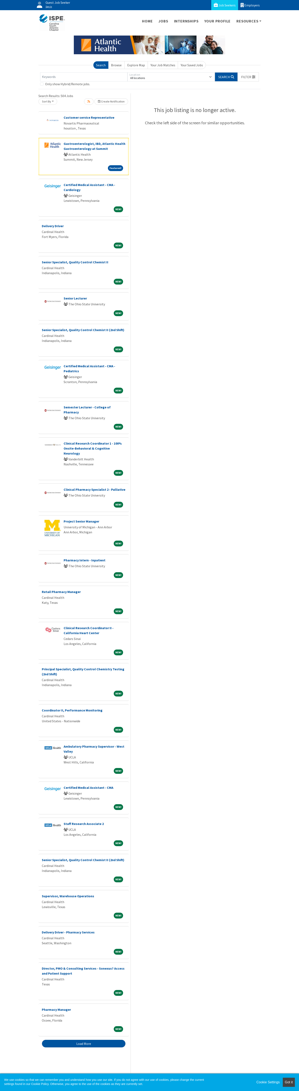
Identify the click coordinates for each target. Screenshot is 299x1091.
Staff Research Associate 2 (84, 824)
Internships (186, 21)
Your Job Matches (163, 65)
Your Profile (217, 21)
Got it (289, 1082)
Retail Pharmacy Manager (61, 592)
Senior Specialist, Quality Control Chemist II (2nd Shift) (83, 330)
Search (101, 65)
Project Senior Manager (81, 521)
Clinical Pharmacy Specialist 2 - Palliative (94, 489)
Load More (83, 1044)
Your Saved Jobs (192, 65)
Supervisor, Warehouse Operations (68, 896)
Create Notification (111, 101)
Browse (116, 65)
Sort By (46, 101)
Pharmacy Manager (56, 1009)
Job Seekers (225, 5)
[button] (248, 76)
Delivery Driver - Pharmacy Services (68, 932)
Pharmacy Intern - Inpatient (84, 560)
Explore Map (136, 65)
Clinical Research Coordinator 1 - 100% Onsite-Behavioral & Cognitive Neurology (93, 448)
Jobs (163, 21)
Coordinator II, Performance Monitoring (72, 710)
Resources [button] (247, 21)
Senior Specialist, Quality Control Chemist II (75, 262)
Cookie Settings (268, 1082)
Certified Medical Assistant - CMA (88, 787)
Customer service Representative (89, 117)
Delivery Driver (53, 226)
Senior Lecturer (75, 298)
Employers (250, 5)
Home (147, 21)
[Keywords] (83, 76)
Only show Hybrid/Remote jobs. (67, 84)
